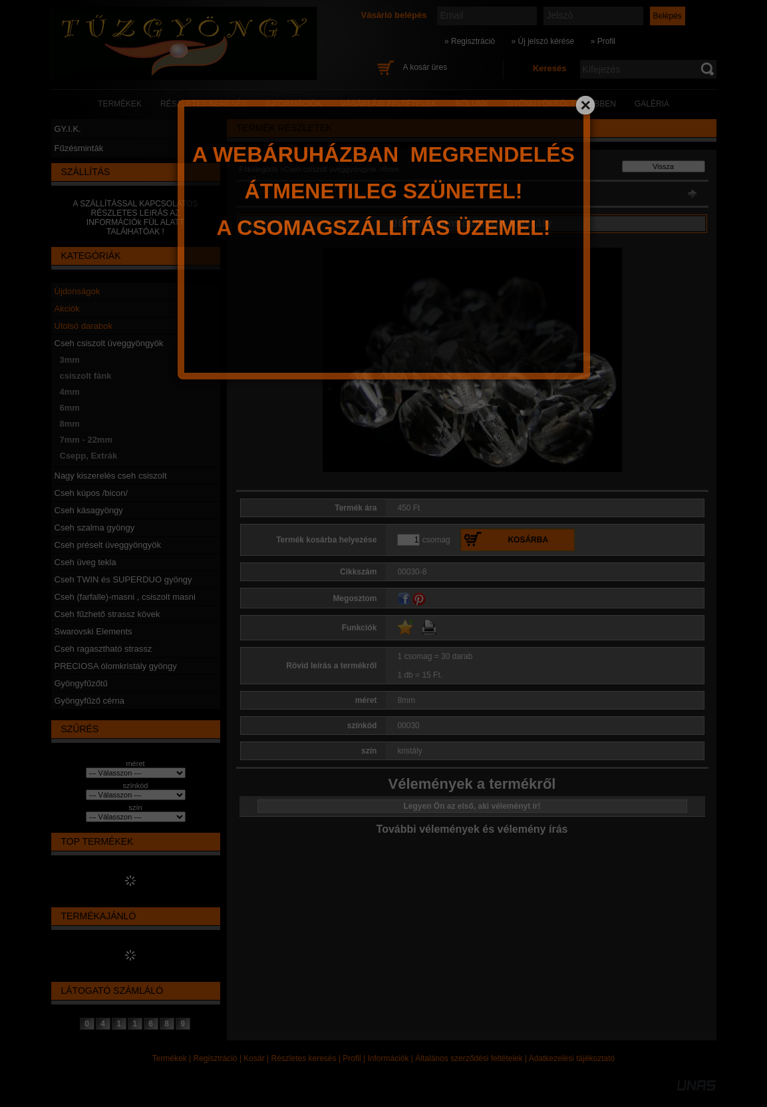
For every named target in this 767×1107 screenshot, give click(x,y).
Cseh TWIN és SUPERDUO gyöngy (123, 579)
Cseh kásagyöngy (89, 510)
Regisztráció (215, 1058)
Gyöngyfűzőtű (81, 683)
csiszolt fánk (86, 376)
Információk (387, 1058)
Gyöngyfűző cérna (90, 701)
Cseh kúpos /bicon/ (91, 493)
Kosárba (528, 540)
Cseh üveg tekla (85, 562)
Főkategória (258, 169)
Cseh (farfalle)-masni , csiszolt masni (125, 597)
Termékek (169, 1058)
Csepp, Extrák (89, 456)
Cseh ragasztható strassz (103, 649)
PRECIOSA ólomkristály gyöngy (116, 666)
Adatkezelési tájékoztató (572, 1058)
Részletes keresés (304, 1058)
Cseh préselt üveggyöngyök (108, 545)
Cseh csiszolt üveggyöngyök (109, 343)
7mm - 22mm (86, 440)
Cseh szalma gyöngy (95, 528)
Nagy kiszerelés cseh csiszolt (111, 476)
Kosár (253, 1058)
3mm (70, 360)
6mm (70, 408)
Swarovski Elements (93, 631)
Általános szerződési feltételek (468, 1058)
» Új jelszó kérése (542, 41)
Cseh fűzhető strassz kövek (107, 614)
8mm (70, 424)
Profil (352, 1058)
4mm (70, 392)
